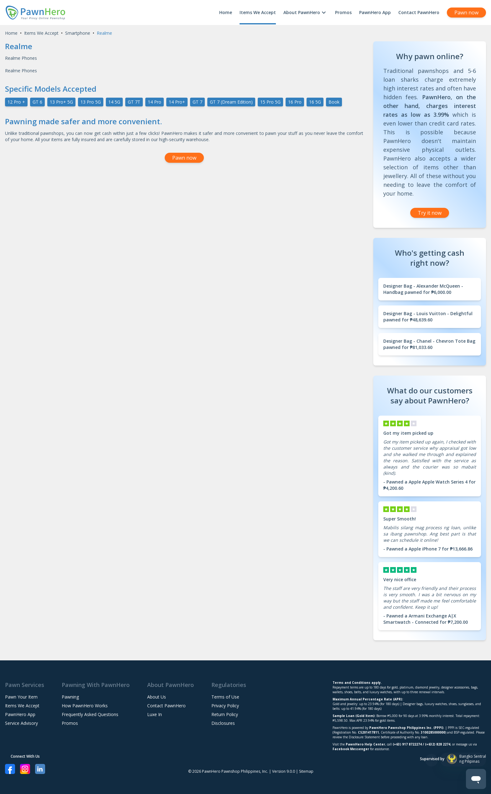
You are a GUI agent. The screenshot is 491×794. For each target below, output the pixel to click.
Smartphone (77, 33)
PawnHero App (375, 12)
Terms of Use (225, 697)
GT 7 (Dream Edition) (231, 102)
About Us (156, 697)
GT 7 (197, 102)
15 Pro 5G (270, 102)
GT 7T (134, 102)
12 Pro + (16, 102)
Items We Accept (258, 12)
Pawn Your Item (21, 697)
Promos (343, 12)
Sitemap (306, 771)
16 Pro (295, 102)
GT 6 (37, 102)
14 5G (114, 102)
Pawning (70, 697)
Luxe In (154, 714)
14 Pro (154, 102)
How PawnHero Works (85, 706)
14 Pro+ (177, 102)
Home (225, 12)
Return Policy (224, 714)
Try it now (430, 212)
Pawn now (466, 12)
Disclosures (223, 723)
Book (333, 102)
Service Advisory (21, 723)
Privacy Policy (225, 706)
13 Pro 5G (90, 102)
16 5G (315, 102)
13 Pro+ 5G (61, 102)
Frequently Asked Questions (90, 714)
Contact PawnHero (418, 12)
